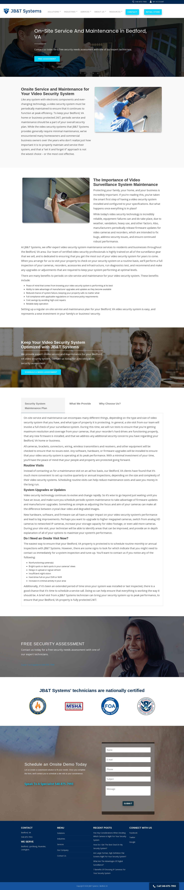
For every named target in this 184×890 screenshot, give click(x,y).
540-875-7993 (139, 2)
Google (132, 842)
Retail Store (153, 12)
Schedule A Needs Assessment (41, 372)
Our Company (62, 850)
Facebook (133, 833)
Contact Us (61, 856)
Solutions (61, 833)
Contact (132, 12)
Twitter (132, 837)
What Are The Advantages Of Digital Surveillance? (108, 863)
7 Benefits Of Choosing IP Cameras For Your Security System (109, 871)
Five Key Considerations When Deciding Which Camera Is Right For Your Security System (109, 836)
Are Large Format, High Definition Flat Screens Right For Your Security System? (109, 855)
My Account (157, 2)
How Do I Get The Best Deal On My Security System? (108, 846)
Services (60, 844)
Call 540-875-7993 (164, 886)
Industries (61, 839)
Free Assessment (47, 59)
